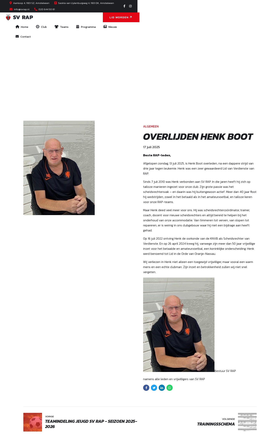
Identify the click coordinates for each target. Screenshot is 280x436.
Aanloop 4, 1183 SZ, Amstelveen (73, 382)
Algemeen (151, 34)
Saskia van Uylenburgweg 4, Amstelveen (66, 387)
